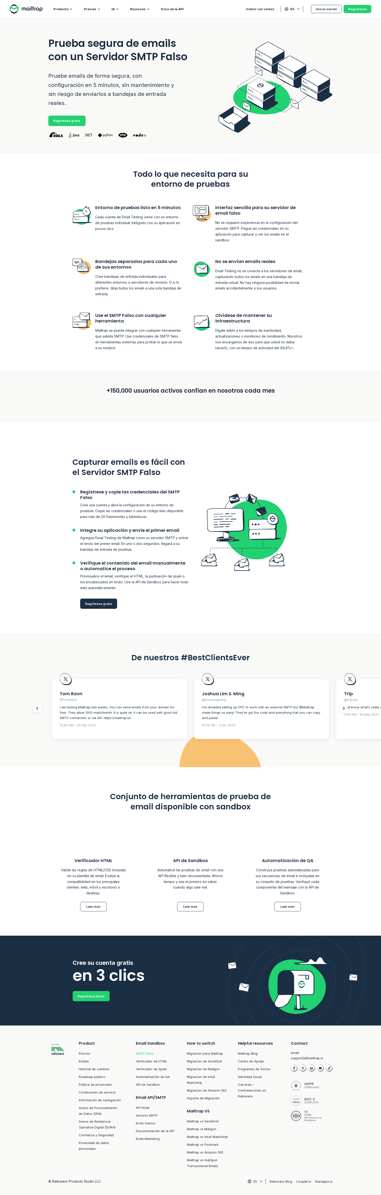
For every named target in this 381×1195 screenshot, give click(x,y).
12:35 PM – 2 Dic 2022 (218, 725)
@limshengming (214, 700)
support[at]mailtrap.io (307, 1058)
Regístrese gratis (67, 121)
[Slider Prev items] (37, 708)
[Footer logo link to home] (57, 1105)
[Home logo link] (31, 9)
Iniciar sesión (326, 9)
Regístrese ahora (91, 996)
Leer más (93, 906)
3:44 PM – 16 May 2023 (361, 714)
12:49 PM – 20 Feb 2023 (78, 725)
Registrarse (357, 9)
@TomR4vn (68, 700)
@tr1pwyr (351, 700)
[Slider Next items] (344, 708)
